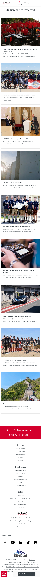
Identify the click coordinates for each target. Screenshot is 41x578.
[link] (20, 448)
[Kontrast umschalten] (20, 3)
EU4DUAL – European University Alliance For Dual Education (22, 567)
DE (25, 3)
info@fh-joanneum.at (20, 527)
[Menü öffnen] (38, 3)
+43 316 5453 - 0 (20, 524)
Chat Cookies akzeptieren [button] (26, 574)
